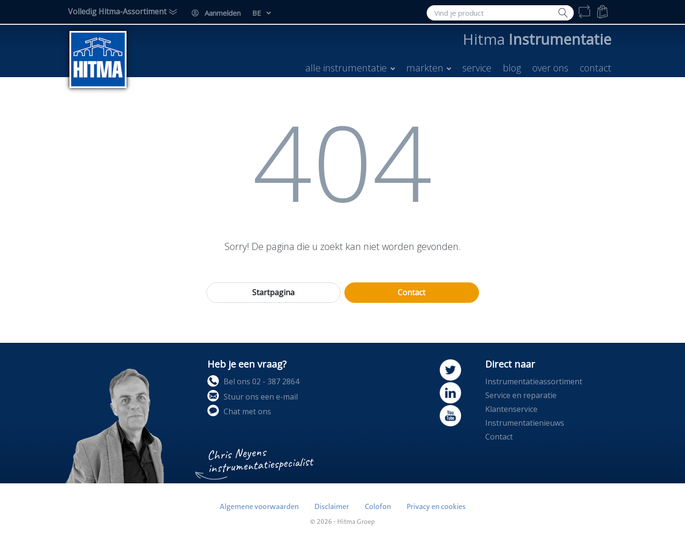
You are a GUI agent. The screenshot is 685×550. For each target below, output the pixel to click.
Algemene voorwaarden (259, 506)
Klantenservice (511, 409)
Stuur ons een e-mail (252, 396)
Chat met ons (239, 411)
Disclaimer (331, 506)
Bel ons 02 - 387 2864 (253, 381)
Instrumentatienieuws (524, 423)
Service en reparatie (521, 395)
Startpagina (273, 292)
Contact (411, 292)
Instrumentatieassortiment (533, 381)
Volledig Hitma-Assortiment (117, 11)
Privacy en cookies (436, 506)
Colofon (378, 506)
